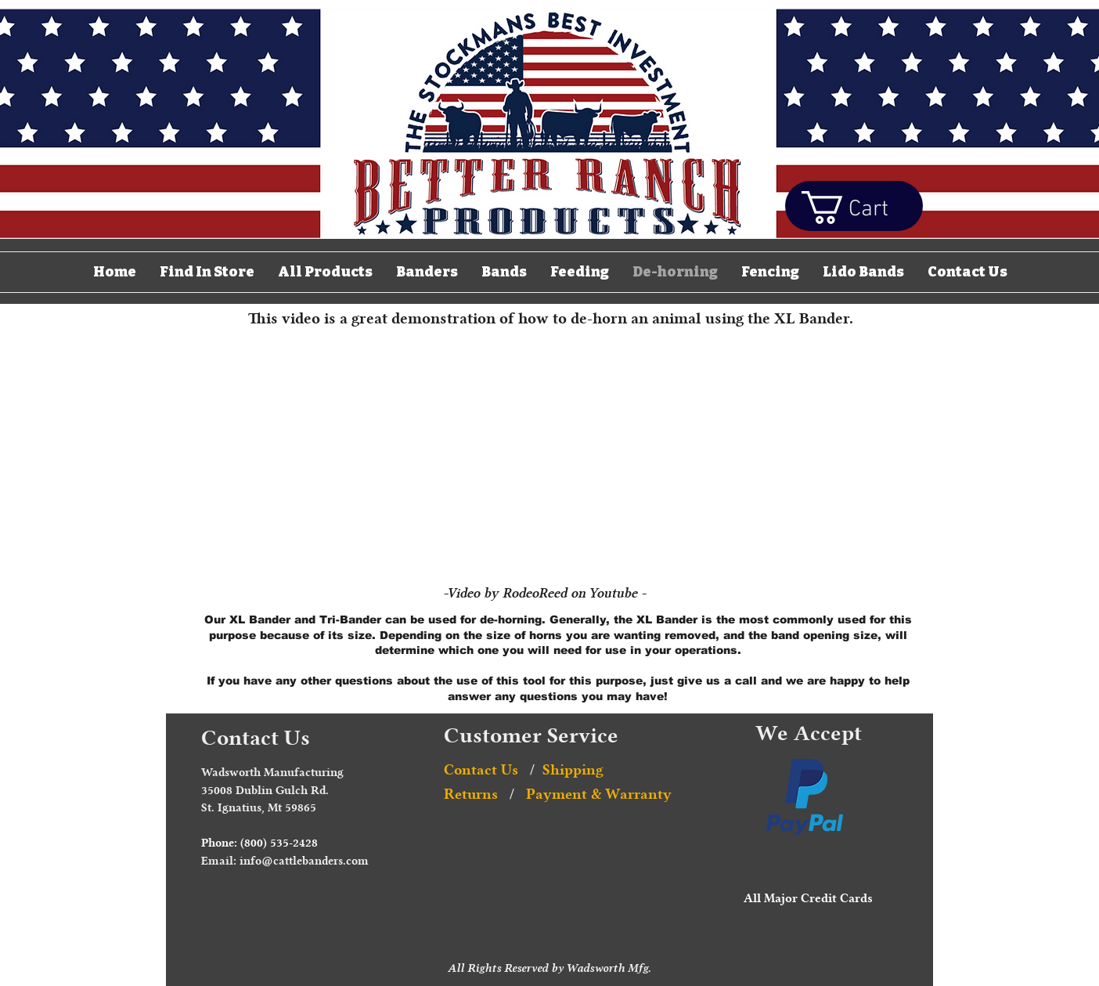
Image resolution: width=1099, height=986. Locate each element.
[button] (864, 207)
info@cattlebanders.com (304, 861)
